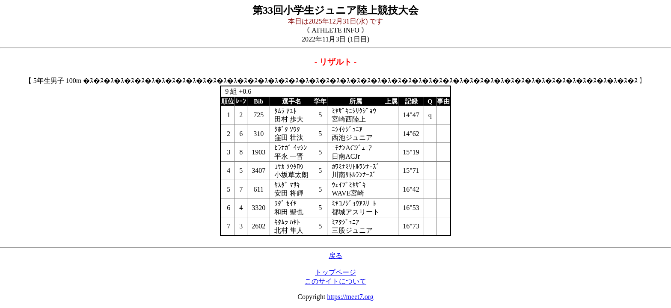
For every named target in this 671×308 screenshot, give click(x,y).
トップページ (335, 272)
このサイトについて (335, 281)
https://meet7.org (350, 296)
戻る (335, 255)
